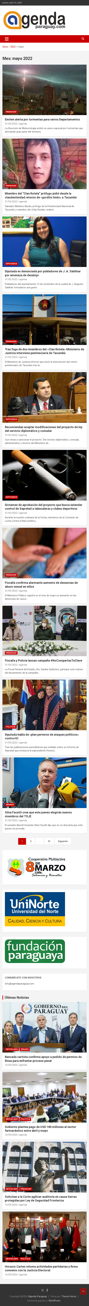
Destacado (12, 1049)
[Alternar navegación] (6, 39)
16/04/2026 (11, 1065)
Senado (10, 804)
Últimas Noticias (17, 997)
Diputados (11, 264)
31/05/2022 (11, 123)
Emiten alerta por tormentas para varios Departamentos (42, 119)
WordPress (54, 1300)
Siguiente (63, 841)
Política (10, 727)
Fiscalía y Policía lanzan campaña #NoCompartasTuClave (43, 660)
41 (49, 841)
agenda (23, 123)
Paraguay (11, 112)
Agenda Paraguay (37, 1296)
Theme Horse (69, 1296)
